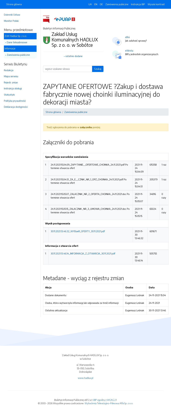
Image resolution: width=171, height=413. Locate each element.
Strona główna (14, 4)
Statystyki (9, 94)
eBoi (127, 37)
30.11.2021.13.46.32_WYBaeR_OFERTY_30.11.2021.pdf (78, 231)
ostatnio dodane (73, 56)
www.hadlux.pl (85, 377)
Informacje (10, 48)
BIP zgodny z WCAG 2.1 (105, 399)
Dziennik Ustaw (12, 14)
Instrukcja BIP (138, 4)
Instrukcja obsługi (13, 88)
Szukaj (97, 69)
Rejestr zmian (11, 82)
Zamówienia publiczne (18, 54)
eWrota (129, 50)
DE (101, 4)
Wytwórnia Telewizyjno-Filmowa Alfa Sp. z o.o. (109, 403)
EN (95, 4)
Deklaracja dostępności (16, 106)
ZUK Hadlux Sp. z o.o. (16, 35)
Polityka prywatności (15, 100)
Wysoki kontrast (156, 4)
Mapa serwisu (11, 76)
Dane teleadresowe (17, 42)
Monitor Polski (11, 20)
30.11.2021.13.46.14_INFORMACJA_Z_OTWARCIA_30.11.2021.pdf (83, 253)
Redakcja (8, 70)
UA (90, 4)
